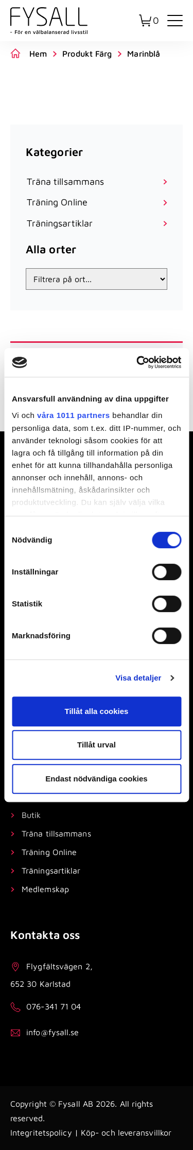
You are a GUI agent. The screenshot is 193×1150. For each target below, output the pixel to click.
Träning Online (49, 852)
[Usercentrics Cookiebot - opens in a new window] (137, 362)
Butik (31, 815)
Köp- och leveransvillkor (126, 1132)
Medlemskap (45, 889)
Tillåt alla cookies (97, 711)
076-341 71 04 (53, 1006)
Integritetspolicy (41, 1132)
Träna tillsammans (56, 833)
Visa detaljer (138, 677)
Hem (38, 53)
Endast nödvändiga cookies (96, 778)
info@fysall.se (52, 1032)
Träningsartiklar (51, 870)
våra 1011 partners (73, 415)
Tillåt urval (96, 744)
